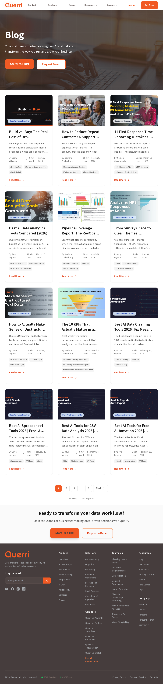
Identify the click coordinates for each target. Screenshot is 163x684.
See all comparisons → (92, 660)
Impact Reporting (120, 589)
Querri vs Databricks (90, 638)
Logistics (89, 564)
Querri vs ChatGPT (94, 653)
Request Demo (51, 64)
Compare (63, 595)
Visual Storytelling (120, 622)
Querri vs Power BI (94, 618)
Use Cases (144, 564)
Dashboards (64, 569)
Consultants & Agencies (92, 598)
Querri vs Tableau (93, 623)
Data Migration (119, 575)
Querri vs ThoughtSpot (91, 646)
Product (33, 5)
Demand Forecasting (118, 582)
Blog (141, 559)
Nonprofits (90, 604)
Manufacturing (92, 559)
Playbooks (144, 569)
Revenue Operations (90, 576)
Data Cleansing (66, 574)
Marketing (90, 569)
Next (100, 488)
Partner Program (147, 620)
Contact (142, 609)
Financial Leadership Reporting (117, 597)
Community (144, 625)
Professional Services (91, 584)
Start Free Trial (19, 64)
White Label (64, 589)
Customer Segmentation (119, 569)
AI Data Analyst (66, 564)
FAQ (141, 589)
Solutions (54, 5)
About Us (143, 604)
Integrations (64, 579)
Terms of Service (138, 677)
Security (112, 5)
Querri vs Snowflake (90, 630)
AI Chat (62, 584)
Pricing (72, 5)
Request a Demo (97, 533)
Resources (91, 5)
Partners (143, 614)
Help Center (144, 584)
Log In (131, 5)
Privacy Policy (119, 677)
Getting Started (146, 574)
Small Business (92, 591)
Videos (142, 579)
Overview (63, 559)
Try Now (149, 5)
